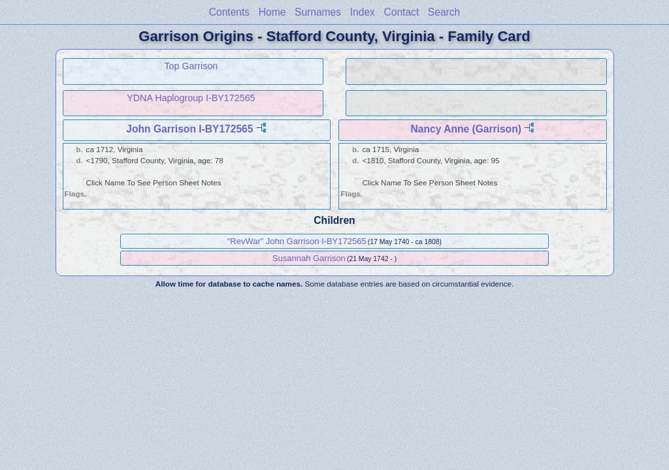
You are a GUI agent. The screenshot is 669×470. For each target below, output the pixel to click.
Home (272, 12)
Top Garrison (191, 66)
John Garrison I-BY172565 (189, 128)
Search (444, 12)
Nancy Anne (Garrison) (466, 128)
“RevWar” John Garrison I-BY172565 (297, 241)
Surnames (318, 12)
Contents (229, 12)
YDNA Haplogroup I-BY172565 (191, 98)
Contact (401, 12)
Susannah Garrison (309, 258)
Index (362, 12)
